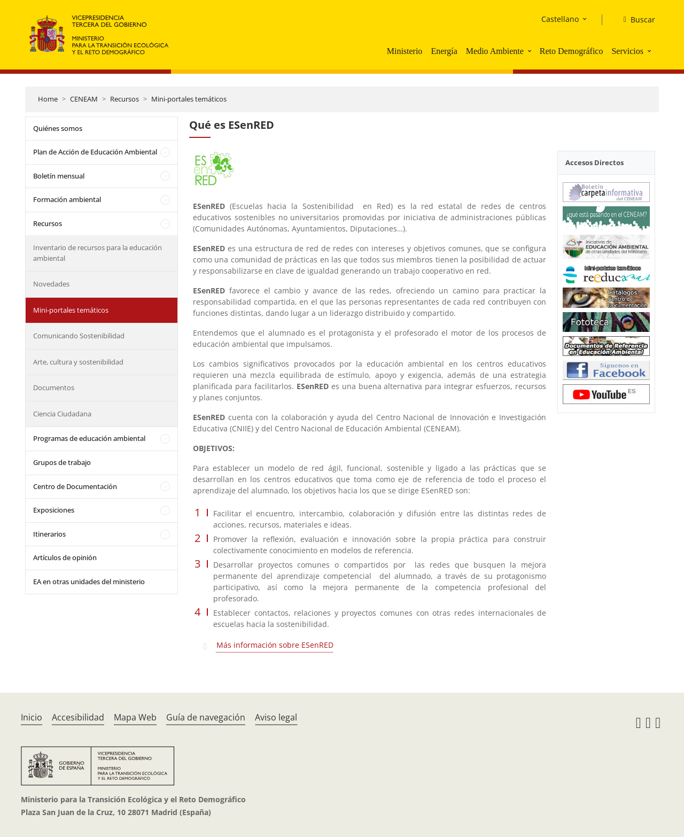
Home (48, 99)
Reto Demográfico (571, 51)
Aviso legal (276, 717)
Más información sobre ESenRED (274, 645)
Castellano (560, 19)
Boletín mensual (58, 176)
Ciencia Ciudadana (62, 413)
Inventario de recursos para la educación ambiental (97, 253)
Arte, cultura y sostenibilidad (78, 362)
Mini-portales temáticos (189, 99)
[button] (530, 51)
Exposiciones (53, 510)
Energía (444, 51)
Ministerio (405, 51)
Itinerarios (49, 534)
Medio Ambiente (495, 51)
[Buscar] (635, 19)
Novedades (51, 284)
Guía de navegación (205, 717)
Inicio (31, 717)
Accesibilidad (78, 717)
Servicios (627, 51)
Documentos (53, 387)
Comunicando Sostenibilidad (79, 335)
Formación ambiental (67, 199)
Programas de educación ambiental (89, 438)
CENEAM (84, 99)
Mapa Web (135, 717)
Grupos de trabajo (62, 462)
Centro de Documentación (75, 486)
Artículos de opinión (65, 557)
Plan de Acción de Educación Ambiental (95, 152)
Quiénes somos (57, 128)
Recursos (124, 99)
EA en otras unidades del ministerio (89, 581)
